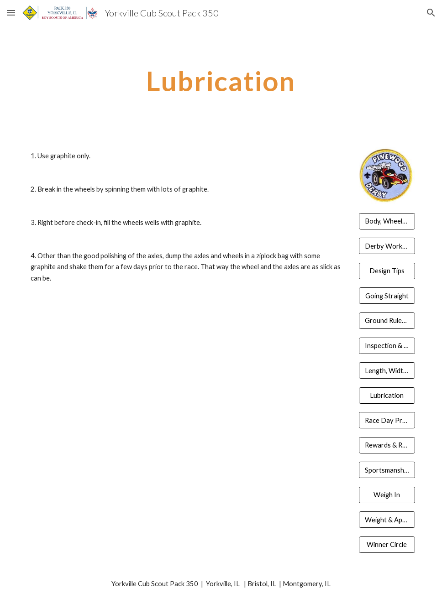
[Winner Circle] (387, 544)
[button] (11, 12)
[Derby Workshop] (387, 245)
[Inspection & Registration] (387, 345)
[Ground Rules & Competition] (387, 320)
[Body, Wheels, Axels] (387, 221)
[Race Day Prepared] (387, 420)
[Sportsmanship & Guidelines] (387, 469)
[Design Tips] (387, 270)
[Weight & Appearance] (387, 519)
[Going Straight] (387, 295)
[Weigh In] (387, 494)
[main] (221, 80)
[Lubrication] (387, 395)
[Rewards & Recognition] (387, 444)
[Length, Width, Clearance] (387, 370)
